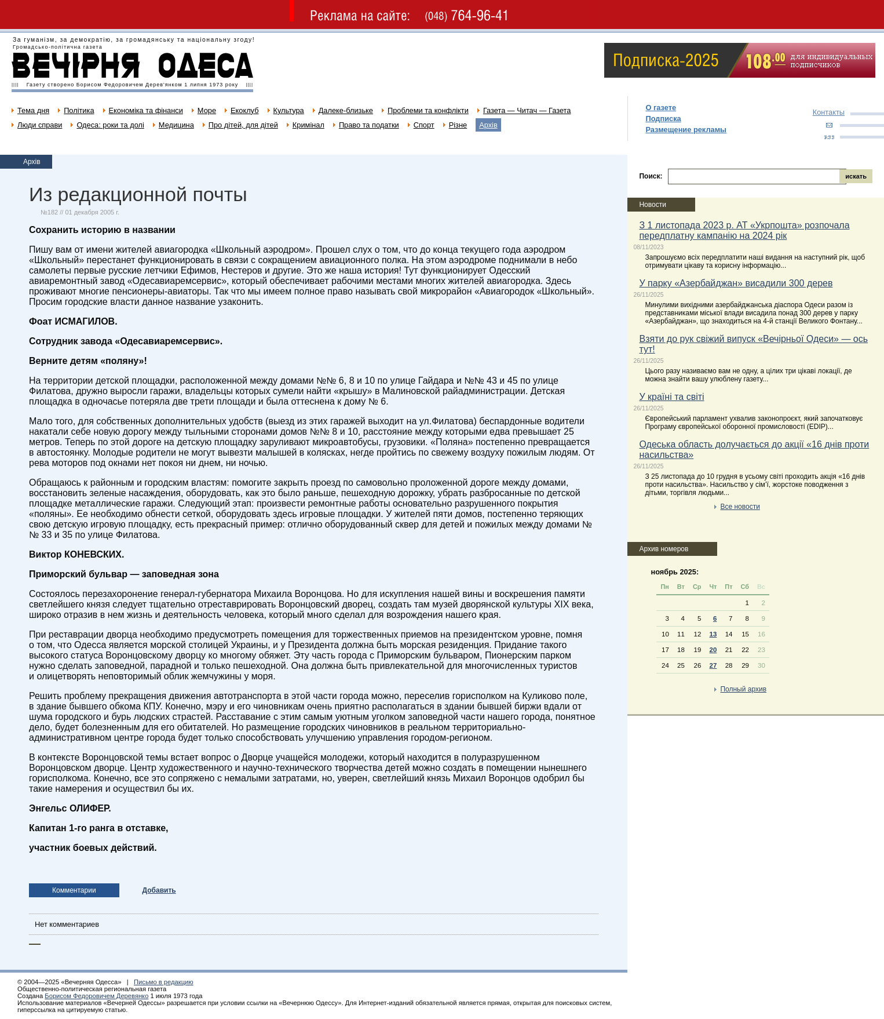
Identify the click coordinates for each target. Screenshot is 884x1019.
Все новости (739, 507)
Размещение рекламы (685, 129)
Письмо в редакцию (163, 981)
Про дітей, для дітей (243, 125)
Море (207, 110)
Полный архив (743, 689)
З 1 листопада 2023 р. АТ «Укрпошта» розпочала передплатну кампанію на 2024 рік (744, 230)
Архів (488, 125)
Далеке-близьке (346, 110)
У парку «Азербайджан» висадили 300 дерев (735, 283)
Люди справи (39, 125)
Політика (79, 110)
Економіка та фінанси (146, 110)
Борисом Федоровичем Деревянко (96, 995)
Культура (288, 110)
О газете (660, 107)
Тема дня (33, 110)
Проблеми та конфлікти (428, 110)
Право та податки (369, 125)
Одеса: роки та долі (110, 125)
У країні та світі (671, 397)
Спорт (424, 125)
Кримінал (308, 125)
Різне (458, 125)
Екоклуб (244, 110)
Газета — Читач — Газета (527, 110)
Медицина (176, 125)
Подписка (663, 118)
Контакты (829, 112)
